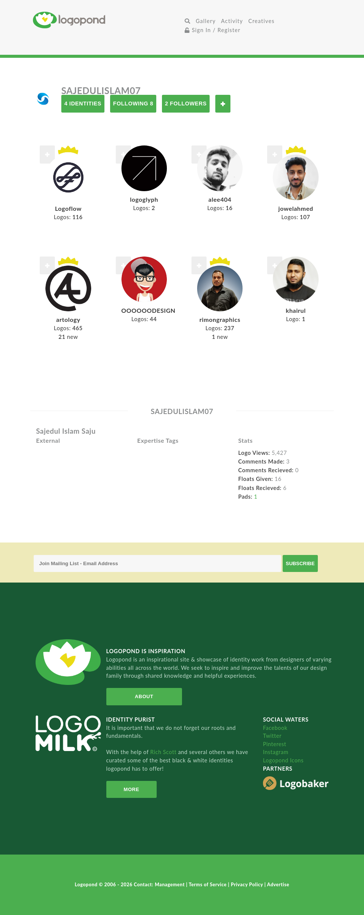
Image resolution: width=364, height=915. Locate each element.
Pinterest (274, 744)
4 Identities (82, 103)
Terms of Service (208, 884)
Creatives (261, 21)
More (131, 789)
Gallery (206, 21)
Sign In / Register (213, 30)
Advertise (278, 884)
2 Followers (186, 103)
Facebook (275, 728)
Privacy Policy (247, 884)
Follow (222, 104)
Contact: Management (160, 884)
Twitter (272, 736)
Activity (232, 21)
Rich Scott (164, 752)
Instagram (275, 752)
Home (107, 19)
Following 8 (133, 103)
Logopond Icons (283, 760)
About (144, 696)
